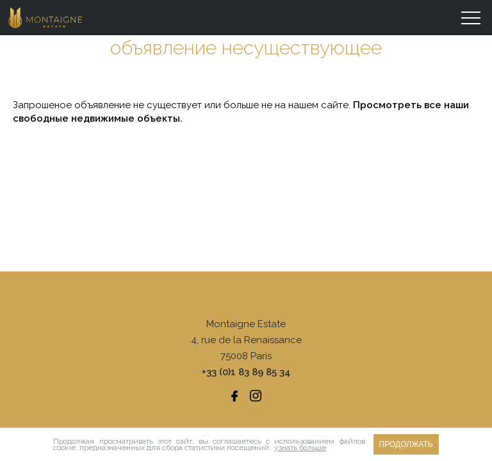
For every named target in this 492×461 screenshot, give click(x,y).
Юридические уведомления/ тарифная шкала (246, 391)
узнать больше (300, 447)
